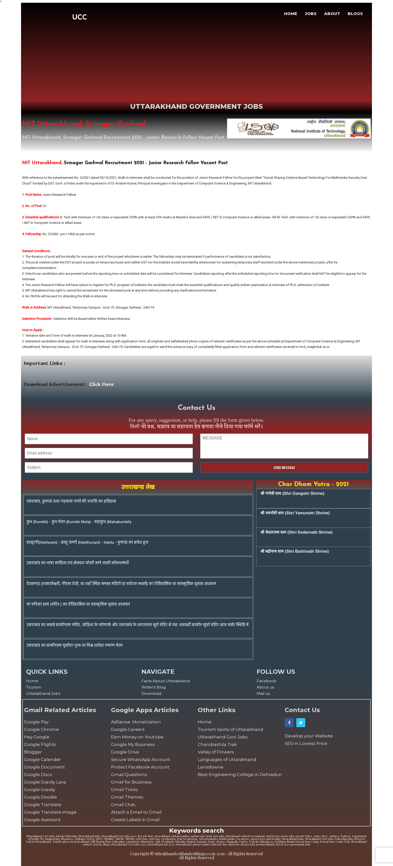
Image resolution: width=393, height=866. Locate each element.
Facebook (266, 681)
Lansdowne (210, 766)
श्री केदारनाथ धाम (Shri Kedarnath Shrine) (296, 532)
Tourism (33, 687)
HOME (290, 13)
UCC (79, 17)
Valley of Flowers (216, 751)
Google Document (44, 766)
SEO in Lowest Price (306, 743)
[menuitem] (81, 681)
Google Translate (42, 804)
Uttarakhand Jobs (43, 693)
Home (32, 681)
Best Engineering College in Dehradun (240, 774)
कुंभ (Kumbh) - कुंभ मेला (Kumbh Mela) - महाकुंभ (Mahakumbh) (79, 522)
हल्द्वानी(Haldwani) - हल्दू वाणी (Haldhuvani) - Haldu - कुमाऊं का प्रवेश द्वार (87, 542)
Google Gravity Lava (45, 782)
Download (151, 693)
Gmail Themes (127, 797)
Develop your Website (309, 735)
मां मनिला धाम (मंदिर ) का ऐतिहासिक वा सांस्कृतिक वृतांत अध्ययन (78, 604)
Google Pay (36, 721)
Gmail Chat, (123, 804)
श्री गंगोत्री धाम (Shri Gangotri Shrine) (292, 493)
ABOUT (332, 13)
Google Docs (38, 774)
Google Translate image (50, 812)
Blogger (33, 751)
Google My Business (133, 744)
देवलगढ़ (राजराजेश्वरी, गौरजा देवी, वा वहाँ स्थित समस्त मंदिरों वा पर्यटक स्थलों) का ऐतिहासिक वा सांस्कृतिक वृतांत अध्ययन (121, 584)
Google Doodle (40, 797)
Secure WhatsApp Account (140, 759)
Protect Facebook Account (140, 766)
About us (265, 687)
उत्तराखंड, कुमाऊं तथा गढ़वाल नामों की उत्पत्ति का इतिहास (71, 501)
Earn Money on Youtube (137, 736)
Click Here (101, 384)
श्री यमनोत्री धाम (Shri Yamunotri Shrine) (295, 513)
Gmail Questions (129, 774)
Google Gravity (39, 789)
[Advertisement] (79, 59)
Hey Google (36, 736)
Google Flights (40, 744)
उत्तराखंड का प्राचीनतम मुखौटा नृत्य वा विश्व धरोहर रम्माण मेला (75, 645)
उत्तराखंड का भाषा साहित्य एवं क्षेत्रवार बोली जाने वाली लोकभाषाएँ (78, 563)
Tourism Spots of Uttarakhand (230, 729)
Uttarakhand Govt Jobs (223, 736)
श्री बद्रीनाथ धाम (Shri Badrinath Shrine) (294, 551)
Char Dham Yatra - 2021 (313, 485)
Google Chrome (41, 729)
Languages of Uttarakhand (227, 759)
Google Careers (128, 729)
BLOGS (355, 13)
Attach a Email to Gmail (136, 812)
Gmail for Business (131, 782)
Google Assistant (42, 819)
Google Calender (42, 759)
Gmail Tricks (124, 789)
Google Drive (125, 751)
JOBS (311, 13)
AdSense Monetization (136, 721)
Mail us (263, 693)
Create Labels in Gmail (135, 819)
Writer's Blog (153, 687)
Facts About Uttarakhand (165, 681)
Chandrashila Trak (217, 744)
